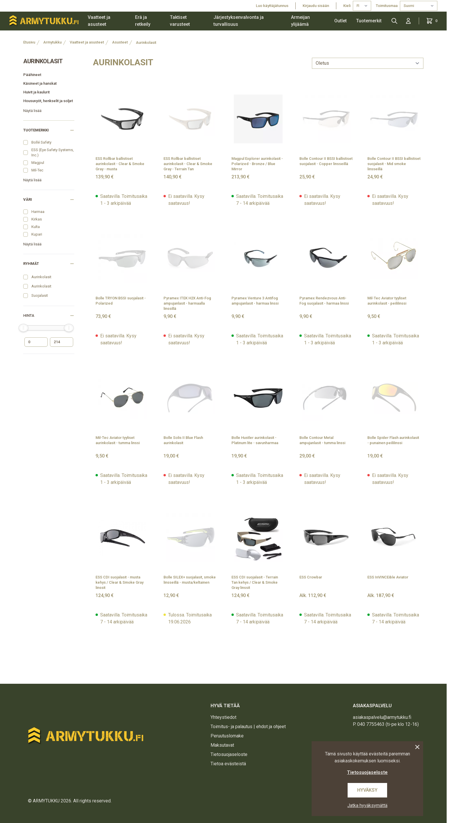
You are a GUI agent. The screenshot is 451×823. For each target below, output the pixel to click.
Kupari (36, 234)
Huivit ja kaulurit (36, 92)
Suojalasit (39, 295)
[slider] (23, 328)
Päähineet (32, 75)
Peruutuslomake (227, 736)
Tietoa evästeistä (228, 763)
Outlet (340, 20)
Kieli (347, 5)
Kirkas (36, 219)
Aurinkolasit (146, 42)
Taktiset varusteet (180, 21)
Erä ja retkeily (142, 21)
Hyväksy (367, 790)
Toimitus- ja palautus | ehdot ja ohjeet (248, 726)
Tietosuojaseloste (229, 754)
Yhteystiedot (223, 717)
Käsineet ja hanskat (40, 83)
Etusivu (29, 42)
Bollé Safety (41, 142)
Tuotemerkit (369, 20)
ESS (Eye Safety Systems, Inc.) (52, 152)
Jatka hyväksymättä (367, 805)
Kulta (35, 227)
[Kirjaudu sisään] (408, 21)
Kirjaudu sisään (316, 5)
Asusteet (120, 42)
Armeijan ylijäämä (300, 21)
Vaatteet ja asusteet (99, 21)
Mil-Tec (37, 170)
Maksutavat (222, 745)
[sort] (367, 63)
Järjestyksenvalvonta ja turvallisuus (238, 21)
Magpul (37, 162)
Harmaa (37, 211)
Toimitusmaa (387, 5)
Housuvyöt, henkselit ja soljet (48, 101)
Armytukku (52, 42)
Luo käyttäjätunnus (272, 5)
